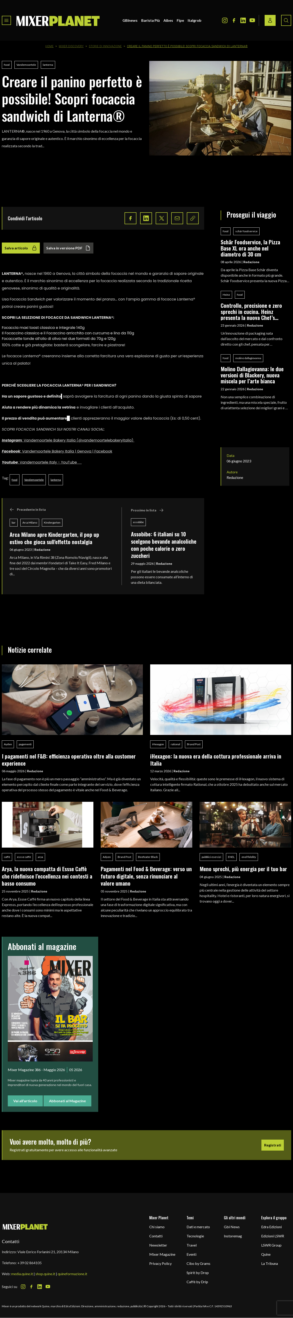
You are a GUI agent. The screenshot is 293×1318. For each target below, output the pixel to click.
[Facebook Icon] (234, 20)
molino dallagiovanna (248, 358)
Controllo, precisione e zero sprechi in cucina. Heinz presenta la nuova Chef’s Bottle (251, 311)
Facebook (11, 451)
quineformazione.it (72, 1274)
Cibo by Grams (198, 1263)
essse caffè (24, 857)
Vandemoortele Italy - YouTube (51, 462)
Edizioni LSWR (272, 1236)
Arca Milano (29, 522)
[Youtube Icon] (252, 20)
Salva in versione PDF (68, 248)
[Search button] (286, 20)
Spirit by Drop (198, 1272)
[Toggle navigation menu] (6, 20)
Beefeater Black (148, 857)
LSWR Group (271, 1245)
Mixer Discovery (71, 46)
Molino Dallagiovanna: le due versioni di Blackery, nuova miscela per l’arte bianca (252, 375)
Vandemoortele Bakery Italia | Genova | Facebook (67, 451)
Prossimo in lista (147, 510)
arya (40, 857)
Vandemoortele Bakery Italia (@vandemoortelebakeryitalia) (79, 440)
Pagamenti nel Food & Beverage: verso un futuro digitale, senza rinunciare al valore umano (146, 876)
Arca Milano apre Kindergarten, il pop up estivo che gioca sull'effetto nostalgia (54, 538)
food (7, 64)
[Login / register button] (270, 20)
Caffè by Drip (197, 1282)
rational (175, 744)
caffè (7, 857)
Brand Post (194, 744)
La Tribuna (269, 1263)
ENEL (231, 857)
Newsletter (158, 1245)
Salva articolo (21, 248)
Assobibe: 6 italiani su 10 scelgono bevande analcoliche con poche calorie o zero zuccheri (163, 544)
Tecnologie (195, 1236)
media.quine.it (22, 1274)
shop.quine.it (45, 1274)
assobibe (138, 522)
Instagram (12, 440)
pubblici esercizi (211, 857)
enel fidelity (248, 857)
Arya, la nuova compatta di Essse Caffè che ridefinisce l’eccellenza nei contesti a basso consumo (47, 876)
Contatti (156, 1236)
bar (14, 522)
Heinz (226, 294)
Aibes (168, 20)
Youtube (10, 462)
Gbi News (232, 1227)
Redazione (42, 549)
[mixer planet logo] (25, 1226)
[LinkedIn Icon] (243, 20)
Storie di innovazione (105, 46)
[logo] (58, 20)
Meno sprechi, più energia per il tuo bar (243, 869)
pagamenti (25, 744)
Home (49, 46)
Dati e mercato (198, 1227)
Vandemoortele (26, 64)
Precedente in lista (28, 509)
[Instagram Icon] (225, 20)
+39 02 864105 (29, 1263)
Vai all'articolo (25, 1101)
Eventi (191, 1254)
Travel (192, 1245)
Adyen (107, 857)
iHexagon (158, 744)
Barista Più (150, 20)
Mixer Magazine (162, 1254)
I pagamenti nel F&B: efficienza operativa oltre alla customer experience (69, 759)
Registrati (272, 1145)
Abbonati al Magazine (67, 1101)
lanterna (48, 64)
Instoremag (233, 1236)
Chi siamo (157, 1227)
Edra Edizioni (271, 1227)
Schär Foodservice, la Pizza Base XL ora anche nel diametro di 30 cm (250, 248)
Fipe (180, 20)
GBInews (130, 20)
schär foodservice (246, 231)
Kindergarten (52, 522)
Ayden (8, 744)
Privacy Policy (160, 1263)
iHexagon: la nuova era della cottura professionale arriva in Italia (215, 759)
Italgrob (194, 20)
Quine (266, 1254)
